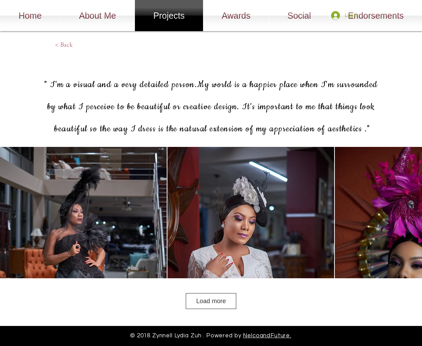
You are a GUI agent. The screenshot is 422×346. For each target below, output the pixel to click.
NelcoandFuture (266, 336)
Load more (211, 301)
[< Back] (64, 44)
